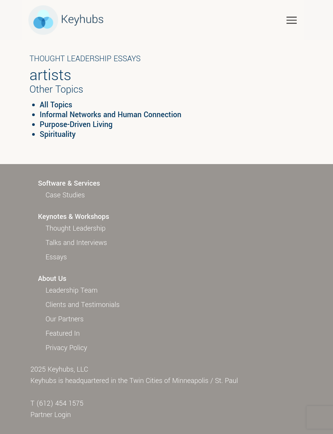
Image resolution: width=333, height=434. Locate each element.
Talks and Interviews (76, 243)
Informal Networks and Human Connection (110, 115)
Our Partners (65, 319)
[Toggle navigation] (292, 20)
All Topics (56, 105)
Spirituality (58, 134)
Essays (56, 257)
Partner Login (51, 415)
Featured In (63, 333)
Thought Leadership (76, 228)
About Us (52, 279)
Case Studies (65, 195)
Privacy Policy (66, 348)
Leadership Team (72, 290)
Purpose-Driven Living (76, 124)
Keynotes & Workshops (73, 217)
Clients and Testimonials (83, 305)
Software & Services (69, 183)
